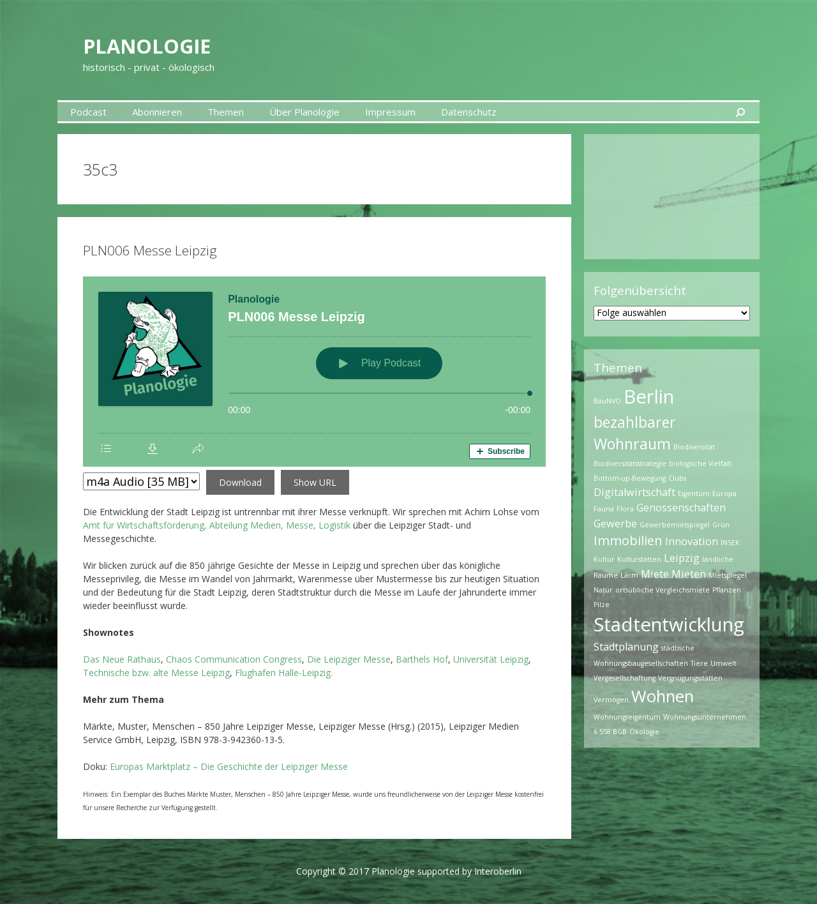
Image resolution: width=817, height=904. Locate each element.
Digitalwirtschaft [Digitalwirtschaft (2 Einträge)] (634, 492)
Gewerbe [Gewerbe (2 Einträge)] (615, 523)
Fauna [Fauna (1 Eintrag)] (604, 508)
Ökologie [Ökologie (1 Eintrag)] (644, 731)
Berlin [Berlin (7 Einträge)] (649, 396)
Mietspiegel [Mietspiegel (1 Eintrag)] (727, 575)
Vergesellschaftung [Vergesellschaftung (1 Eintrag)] (625, 678)
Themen (225, 111)
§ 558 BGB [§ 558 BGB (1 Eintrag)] (610, 731)
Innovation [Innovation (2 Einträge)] (691, 541)
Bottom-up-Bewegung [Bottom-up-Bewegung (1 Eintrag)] (630, 478)
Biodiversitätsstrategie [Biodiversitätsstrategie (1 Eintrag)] (630, 463)
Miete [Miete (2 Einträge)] (655, 574)
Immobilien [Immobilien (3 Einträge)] (628, 540)
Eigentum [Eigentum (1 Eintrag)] (694, 493)
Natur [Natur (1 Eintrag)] (603, 589)
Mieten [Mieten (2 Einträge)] (688, 574)
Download (240, 482)
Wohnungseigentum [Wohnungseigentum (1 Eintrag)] (627, 716)
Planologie (177, 42)
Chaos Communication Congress (234, 659)
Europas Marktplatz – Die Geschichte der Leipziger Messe (229, 766)
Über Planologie (304, 111)
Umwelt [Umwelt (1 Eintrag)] (723, 663)
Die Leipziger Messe (349, 659)
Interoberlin (497, 871)
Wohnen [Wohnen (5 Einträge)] (662, 696)
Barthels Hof (422, 659)
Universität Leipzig (490, 659)
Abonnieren (157, 111)
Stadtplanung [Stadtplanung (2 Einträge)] (626, 647)
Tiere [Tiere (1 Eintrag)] (699, 663)
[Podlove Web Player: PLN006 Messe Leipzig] (314, 371)
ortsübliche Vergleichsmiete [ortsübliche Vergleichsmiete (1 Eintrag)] (662, 589)
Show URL (315, 482)
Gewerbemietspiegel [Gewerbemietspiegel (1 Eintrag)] (675, 524)
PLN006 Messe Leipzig (150, 250)
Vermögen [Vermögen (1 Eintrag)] (611, 699)
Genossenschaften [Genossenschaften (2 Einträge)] (681, 508)
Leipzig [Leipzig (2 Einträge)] (682, 558)
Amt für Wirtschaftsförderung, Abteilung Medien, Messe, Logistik (216, 525)
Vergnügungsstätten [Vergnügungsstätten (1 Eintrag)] (690, 678)
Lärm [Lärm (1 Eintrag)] (629, 575)
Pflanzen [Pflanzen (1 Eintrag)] (726, 589)
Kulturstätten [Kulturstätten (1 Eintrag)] (639, 559)
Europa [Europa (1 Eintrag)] (724, 493)
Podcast (88, 111)
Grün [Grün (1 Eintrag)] (721, 524)
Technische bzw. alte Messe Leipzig (156, 673)
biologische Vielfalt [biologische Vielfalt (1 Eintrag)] (700, 463)
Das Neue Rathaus (122, 659)
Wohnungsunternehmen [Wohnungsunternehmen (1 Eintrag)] (704, 716)
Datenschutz (469, 111)
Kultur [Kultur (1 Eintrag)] (604, 559)
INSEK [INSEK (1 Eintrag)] (730, 542)
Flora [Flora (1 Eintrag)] (625, 508)
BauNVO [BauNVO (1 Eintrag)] (607, 400)
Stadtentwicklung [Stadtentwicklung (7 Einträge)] (669, 624)
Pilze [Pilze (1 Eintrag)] (602, 604)
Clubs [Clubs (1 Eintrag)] (677, 478)
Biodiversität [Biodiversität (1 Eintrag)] (694, 446)
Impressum (390, 111)
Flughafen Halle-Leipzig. (284, 673)
